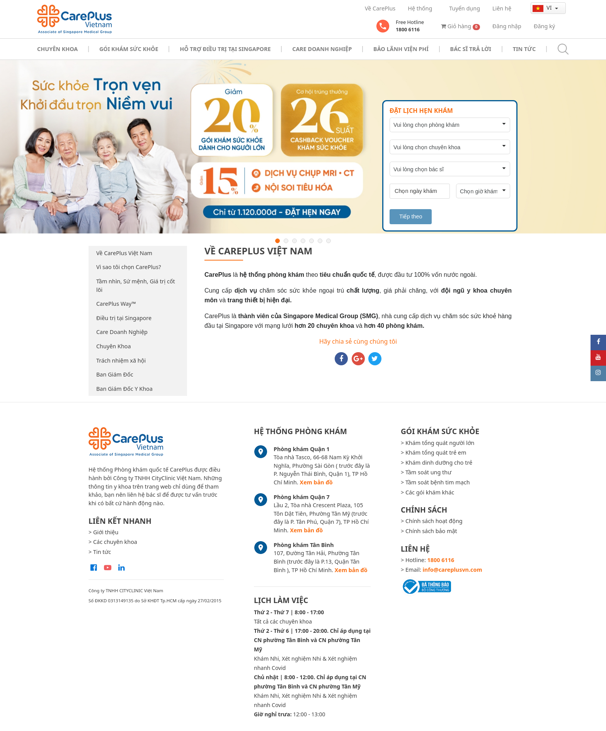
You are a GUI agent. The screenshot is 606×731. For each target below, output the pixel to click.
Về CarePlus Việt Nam (124, 253)
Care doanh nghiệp (322, 49)
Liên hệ (501, 8)
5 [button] (311, 241)
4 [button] (303, 241)
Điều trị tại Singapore (124, 318)
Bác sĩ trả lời (470, 49)
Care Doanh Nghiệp (122, 332)
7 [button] (328, 241)
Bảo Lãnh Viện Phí (401, 49)
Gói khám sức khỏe (128, 49)
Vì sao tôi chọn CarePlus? (128, 267)
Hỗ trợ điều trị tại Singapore (225, 49)
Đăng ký (544, 26)
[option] (303, 146)
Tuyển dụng (464, 8)
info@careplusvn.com (452, 569)
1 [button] (277, 241)
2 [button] (286, 241)
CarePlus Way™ (116, 303)
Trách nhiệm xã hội (121, 360)
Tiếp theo (410, 216)
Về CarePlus (380, 8)
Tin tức (524, 49)
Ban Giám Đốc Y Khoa (124, 388)
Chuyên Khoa (113, 346)
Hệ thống (420, 8)
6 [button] (320, 241)
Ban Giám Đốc (114, 374)
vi (543, 8)
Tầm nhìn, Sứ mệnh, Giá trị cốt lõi (135, 285)
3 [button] (294, 241)
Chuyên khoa (57, 49)
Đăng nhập (506, 26)
